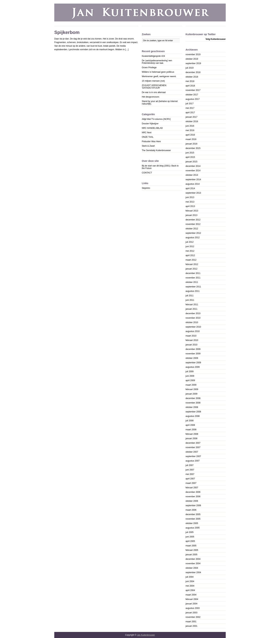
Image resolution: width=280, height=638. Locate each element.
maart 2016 (191, 139)
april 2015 (190, 157)
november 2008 (193, 403)
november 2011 (193, 277)
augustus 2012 (193, 237)
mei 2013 (190, 202)
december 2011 (193, 273)
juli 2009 (190, 371)
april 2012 (190, 255)
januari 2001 (191, 626)
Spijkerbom (67, 32)
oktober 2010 (192, 322)
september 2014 (193, 179)
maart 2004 (191, 595)
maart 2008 (191, 429)
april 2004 (190, 590)
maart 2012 (191, 260)
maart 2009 (191, 385)
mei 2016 (190, 130)
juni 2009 (190, 376)
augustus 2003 (193, 608)
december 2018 (193, 72)
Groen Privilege (149, 67)
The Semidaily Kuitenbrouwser (156, 150)
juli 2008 (190, 420)
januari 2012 (191, 269)
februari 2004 (192, 599)
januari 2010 (191, 344)
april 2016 (190, 135)
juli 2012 (190, 242)
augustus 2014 (193, 184)
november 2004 (193, 563)
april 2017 (190, 112)
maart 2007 (191, 483)
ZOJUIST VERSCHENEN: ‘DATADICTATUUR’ (154, 86)
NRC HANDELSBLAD (152, 128)
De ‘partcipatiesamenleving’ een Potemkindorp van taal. (157, 61)
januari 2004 (191, 603)
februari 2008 (192, 434)
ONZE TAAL (148, 137)
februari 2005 (192, 550)
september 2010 (193, 327)
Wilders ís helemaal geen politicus (158, 72)
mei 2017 (190, 108)
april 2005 (190, 541)
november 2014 (193, 170)
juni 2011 (190, 300)
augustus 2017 (193, 99)
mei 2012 (190, 251)
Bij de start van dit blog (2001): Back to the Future (160, 167)
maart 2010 (191, 336)
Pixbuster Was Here (151, 141)
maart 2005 (191, 545)
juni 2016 (190, 126)
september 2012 (193, 233)
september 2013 (193, 193)
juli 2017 (190, 103)
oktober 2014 (192, 175)
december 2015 (193, 148)
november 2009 (193, 353)
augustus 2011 (193, 291)
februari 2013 (192, 211)
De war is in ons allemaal (154, 92)
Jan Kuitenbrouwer (146, 635)
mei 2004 (190, 586)
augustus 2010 (193, 331)
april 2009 (190, 380)
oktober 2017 (192, 94)
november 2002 (193, 617)
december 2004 (193, 559)
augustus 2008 (193, 416)
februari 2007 (192, 487)
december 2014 (193, 166)
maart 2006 (191, 510)
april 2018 (190, 85)
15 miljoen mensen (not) (153, 81)
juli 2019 (190, 68)
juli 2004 (190, 577)
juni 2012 (190, 246)
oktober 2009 (192, 358)
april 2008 (190, 425)
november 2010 (193, 318)
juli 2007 (190, 465)
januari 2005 (191, 554)
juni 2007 (190, 469)
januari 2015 (191, 161)
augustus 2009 (193, 367)
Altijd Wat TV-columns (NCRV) (156, 119)
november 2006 (193, 496)
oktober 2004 (192, 568)
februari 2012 (192, 264)
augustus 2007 (193, 461)
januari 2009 (191, 394)
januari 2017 (191, 117)
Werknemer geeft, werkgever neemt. (159, 76)
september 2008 (193, 411)
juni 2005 (190, 536)
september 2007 (193, 456)
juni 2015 (190, 152)
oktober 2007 (192, 452)
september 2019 (193, 63)
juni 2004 (190, 581)
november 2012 (193, 224)
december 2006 (193, 492)
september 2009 (193, 362)
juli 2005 (190, 532)
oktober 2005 (192, 523)
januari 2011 (191, 309)
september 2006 (193, 505)
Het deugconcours (150, 97)
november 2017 (193, 90)
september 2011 (193, 286)
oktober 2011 (192, 282)
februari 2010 (192, 340)
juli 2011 (190, 295)
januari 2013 (191, 215)
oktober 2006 (192, 501)
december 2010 (193, 313)
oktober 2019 (192, 59)
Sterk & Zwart (148, 146)
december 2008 (193, 398)
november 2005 (193, 519)
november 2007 (193, 447)
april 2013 (190, 206)
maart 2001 (191, 621)
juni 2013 (190, 197)
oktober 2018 (192, 77)
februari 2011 (192, 304)
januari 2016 (191, 144)
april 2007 (190, 478)
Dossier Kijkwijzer (150, 123)
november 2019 (193, 54)
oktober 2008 (192, 407)
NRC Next (146, 132)
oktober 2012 (192, 228)
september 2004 (193, 572)
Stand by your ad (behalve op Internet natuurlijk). (160, 102)
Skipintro (146, 188)
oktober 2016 (192, 121)
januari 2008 (191, 438)
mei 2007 (190, 474)
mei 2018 (190, 81)
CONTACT (147, 172)
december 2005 (193, 514)
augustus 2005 (193, 528)
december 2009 (193, 349)
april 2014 (190, 188)
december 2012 (193, 219)
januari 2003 (191, 612)
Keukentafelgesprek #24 (153, 56)
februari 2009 (192, 389)
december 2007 (193, 443)
